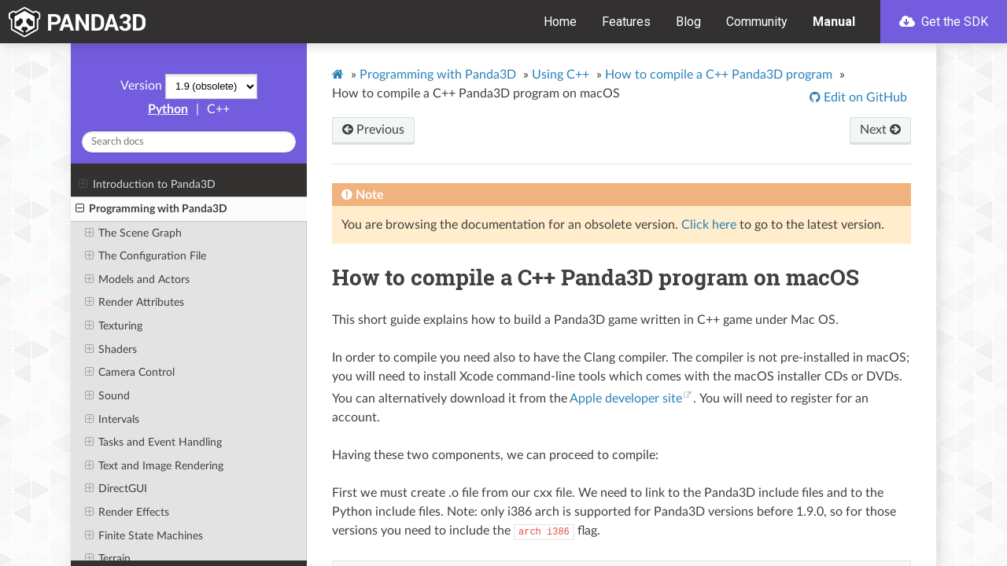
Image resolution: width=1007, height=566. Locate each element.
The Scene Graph (133, 233)
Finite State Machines (144, 536)
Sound (107, 396)
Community (757, 21)
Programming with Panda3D (151, 209)
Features (626, 21)
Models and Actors (137, 280)
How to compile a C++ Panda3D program (718, 74)
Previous (373, 129)
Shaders (111, 350)
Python (168, 109)
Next (880, 129)
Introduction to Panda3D (147, 185)
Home (560, 21)
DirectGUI (116, 489)
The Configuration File (145, 256)
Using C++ (560, 74)
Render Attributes (134, 303)
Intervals (112, 420)
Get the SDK (943, 21)
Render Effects (127, 512)
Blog (688, 21)
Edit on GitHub (864, 97)
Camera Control (130, 373)
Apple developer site (626, 398)
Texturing (113, 326)
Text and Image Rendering (154, 466)
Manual (834, 21)
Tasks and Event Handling (153, 443)
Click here (708, 225)
